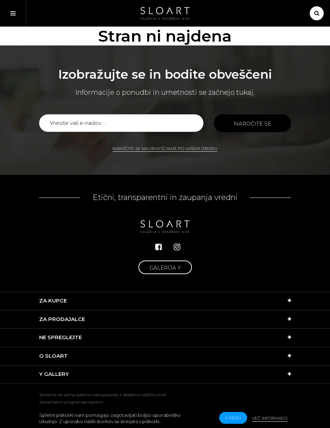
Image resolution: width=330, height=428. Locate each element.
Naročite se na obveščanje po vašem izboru (165, 148)
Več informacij (269, 418)
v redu (233, 417)
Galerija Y (165, 267)
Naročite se (252, 123)
